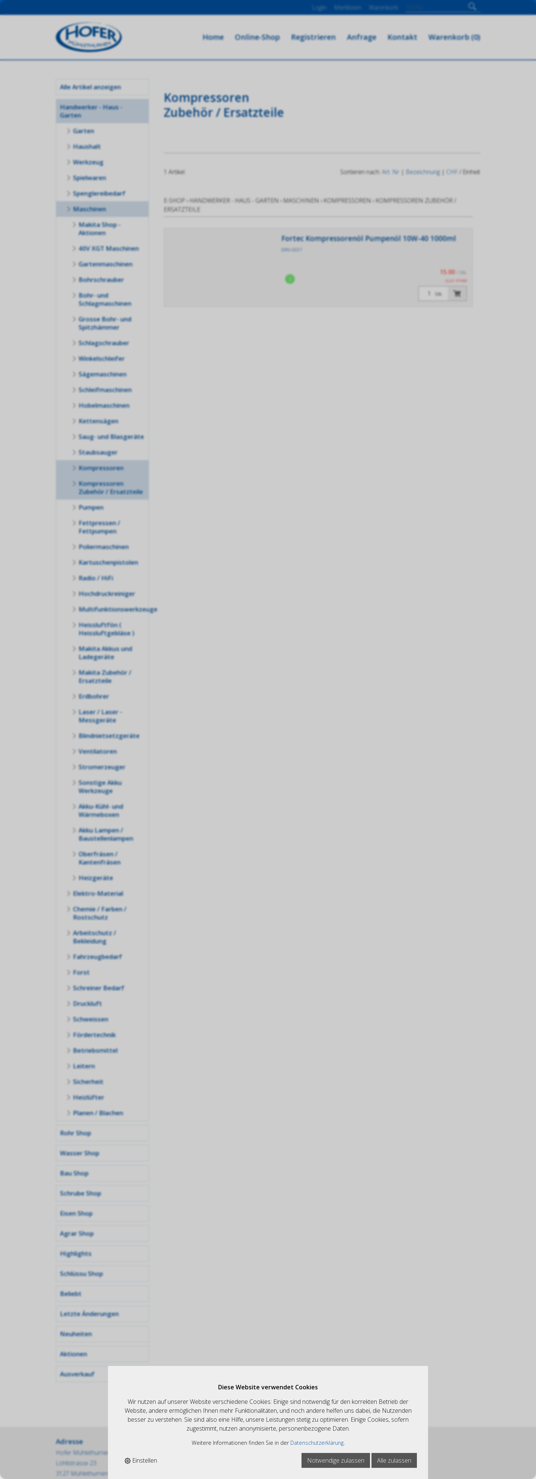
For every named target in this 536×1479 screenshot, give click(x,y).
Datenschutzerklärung (317, 1442)
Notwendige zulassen (335, 1460)
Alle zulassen (394, 1460)
